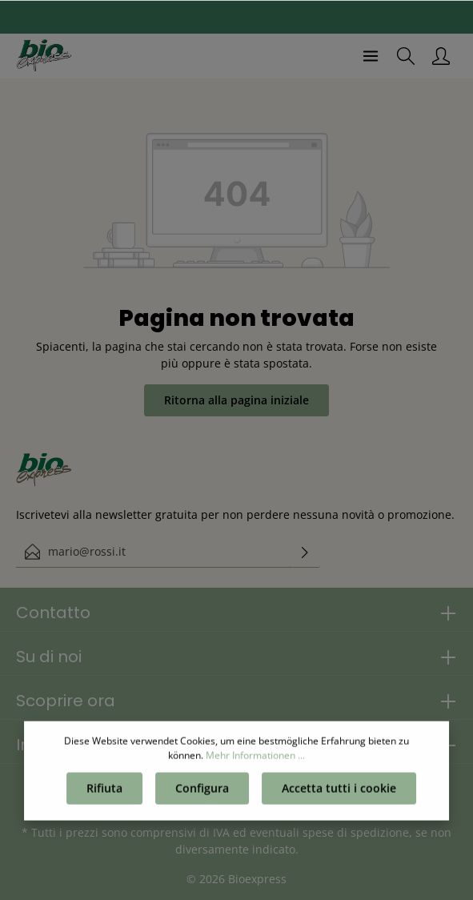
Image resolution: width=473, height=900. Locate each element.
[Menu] (371, 56)
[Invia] (305, 552)
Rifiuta (104, 790)
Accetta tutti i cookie (339, 790)
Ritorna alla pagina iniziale (236, 400)
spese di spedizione (356, 832)
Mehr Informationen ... (255, 758)
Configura (202, 790)
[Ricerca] (406, 56)
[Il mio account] (441, 56)
